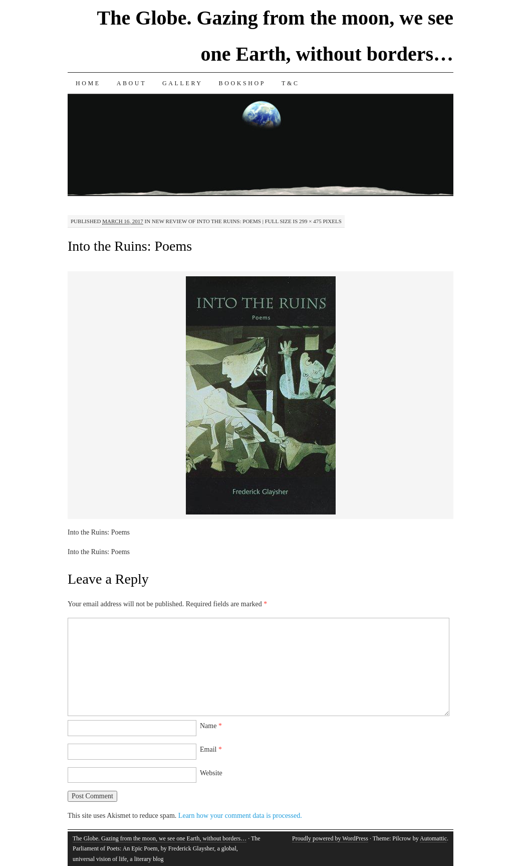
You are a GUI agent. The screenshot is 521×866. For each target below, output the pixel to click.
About (131, 83)
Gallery (182, 83)
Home (88, 83)
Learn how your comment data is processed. (240, 815)
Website (211, 773)
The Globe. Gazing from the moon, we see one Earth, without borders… (159, 838)
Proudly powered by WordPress (330, 838)
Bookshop (242, 83)
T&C (290, 83)
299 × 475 (310, 221)
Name (211, 726)
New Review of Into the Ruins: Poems (206, 221)
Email (211, 749)
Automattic (433, 838)
